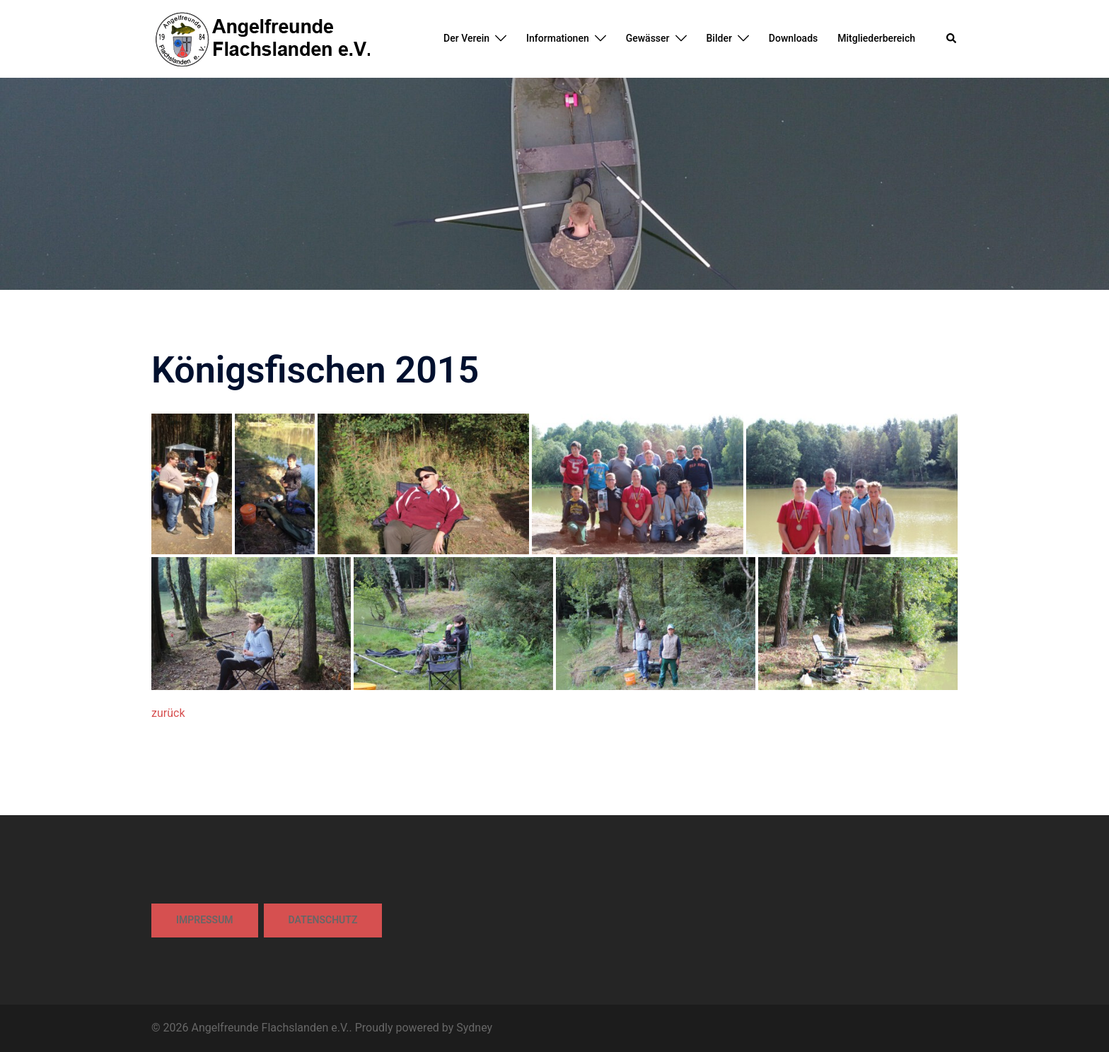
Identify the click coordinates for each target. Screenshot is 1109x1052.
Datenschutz (323, 919)
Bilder (719, 38)
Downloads (793, 38)
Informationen (557, 38)
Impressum (204, 919)
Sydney (474, 1027)
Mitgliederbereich (876, 38)
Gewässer (648, 38)
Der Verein (466, 38)
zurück (168, 713)
